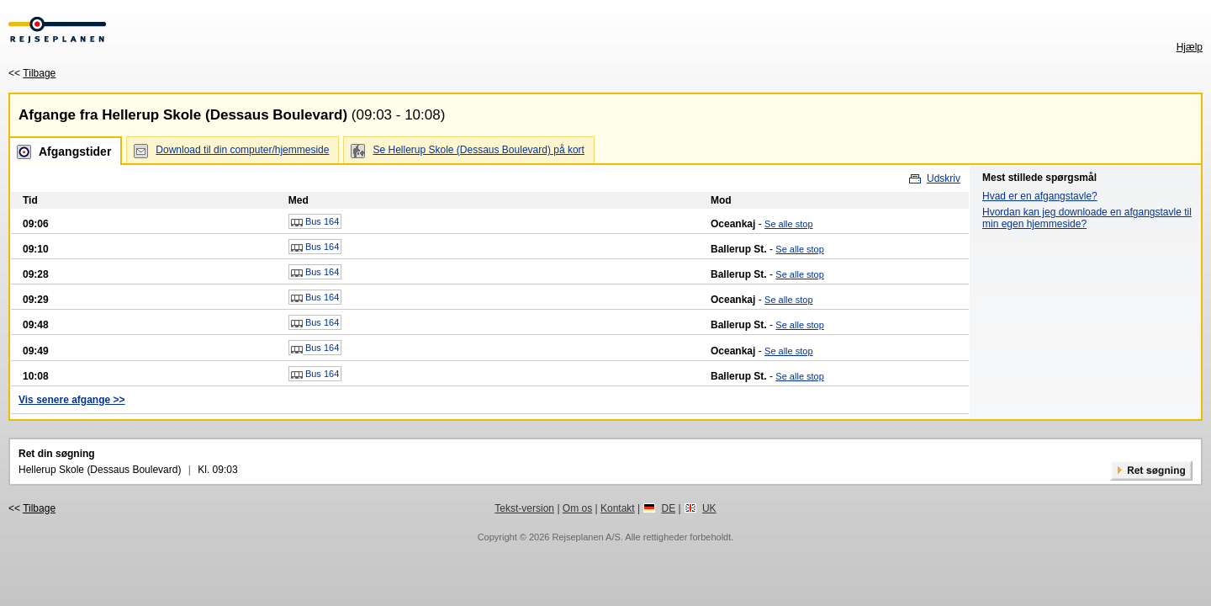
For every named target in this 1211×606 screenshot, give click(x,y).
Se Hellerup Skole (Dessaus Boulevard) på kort (478, 150)
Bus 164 (315, 222)
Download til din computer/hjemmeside (242, 150)
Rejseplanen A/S (586, 537)
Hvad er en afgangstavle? (1039, 196)
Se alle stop (788, 224)
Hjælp (1190, 47)
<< (32, 73)
